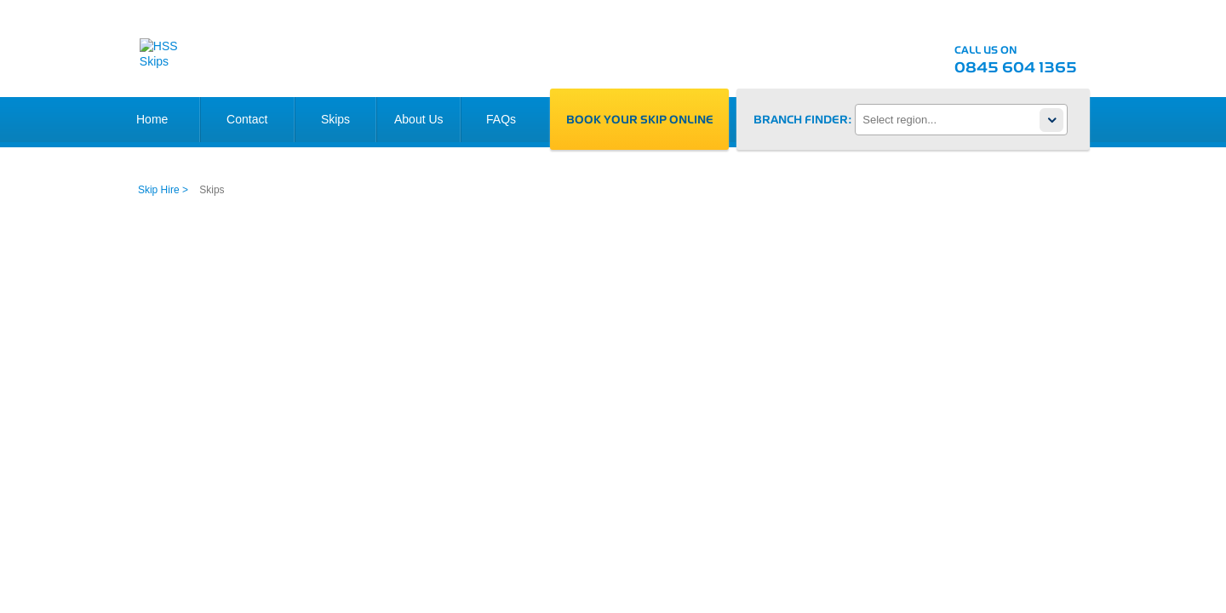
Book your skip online (639, 118)
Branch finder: (802, 118)
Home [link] (152, 119)
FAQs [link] (501, 119)
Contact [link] (246, 119)
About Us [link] (419, 119)
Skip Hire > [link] (163, 190)
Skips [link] (335, 119)
